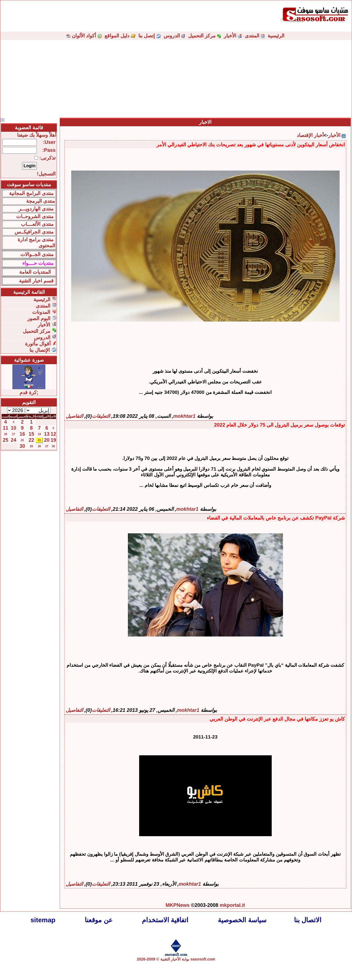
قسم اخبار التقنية (36, 281)
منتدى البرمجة (40, 201)
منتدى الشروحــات (35, 216)
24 (13, 440)
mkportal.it (232, 905)
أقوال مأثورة (38, 344)
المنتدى (252, 36)
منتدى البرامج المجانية (31, 193)
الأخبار (230, 36)
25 (5, 440)
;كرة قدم (29, 392)
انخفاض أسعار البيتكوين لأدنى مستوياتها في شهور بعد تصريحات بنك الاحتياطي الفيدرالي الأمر (250, 144)
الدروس (172, 36)
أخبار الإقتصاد (310, 135)
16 (22, 434)
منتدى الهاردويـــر (36, 209)
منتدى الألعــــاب (37, 224)
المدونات (41, 312)
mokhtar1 (184, 416)
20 (47, 440)
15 (31, 434)
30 (22, 446)
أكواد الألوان (84, 36)
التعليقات (101, 416)
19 (53, 440)
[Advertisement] (176, 78)
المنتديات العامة (35, 272)
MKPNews (177, 905)
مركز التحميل (202, 36)
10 (13, 428)
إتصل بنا (146, 36)
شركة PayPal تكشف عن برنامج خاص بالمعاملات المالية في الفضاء (276, 518)
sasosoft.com (202, 959)
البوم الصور (38, 318)
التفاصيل (74, 416)
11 (5, 428)
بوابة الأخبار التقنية (174, 959)
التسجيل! (46, 174)
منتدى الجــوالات (37, 254)
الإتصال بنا (39, 350)
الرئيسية (276, 36)
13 (47, 434)
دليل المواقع (117, 36)
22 (31, 440)
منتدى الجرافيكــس (34, 232)
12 (53, 434)
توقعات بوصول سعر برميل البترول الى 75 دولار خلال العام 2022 (279, 425)
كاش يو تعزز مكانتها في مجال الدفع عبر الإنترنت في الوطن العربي (277, 719)
